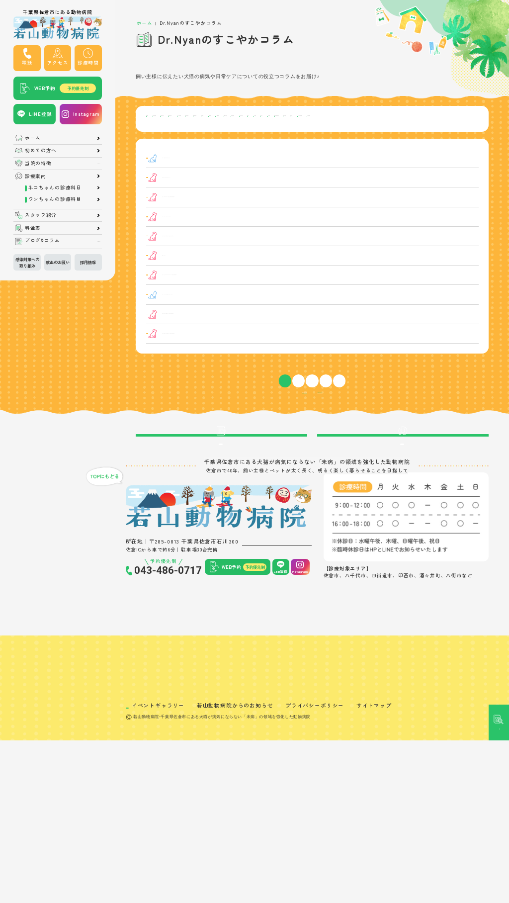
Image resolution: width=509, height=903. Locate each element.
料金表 (33, 228)
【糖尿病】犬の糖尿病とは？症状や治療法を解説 (264, 361)
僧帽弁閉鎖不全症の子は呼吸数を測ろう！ (256, 258)
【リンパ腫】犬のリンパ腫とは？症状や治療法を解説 (270, 235)
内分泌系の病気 (296, 119)
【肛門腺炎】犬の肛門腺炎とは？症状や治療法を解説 (270, 381)
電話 (27, 62)
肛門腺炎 (166, 381)
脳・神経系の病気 (243, 150)
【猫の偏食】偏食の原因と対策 (243, 195)
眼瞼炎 (166, 281)
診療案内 (35, 176)
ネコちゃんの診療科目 (55, 187)
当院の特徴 (38, 163)
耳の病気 (163, 134)
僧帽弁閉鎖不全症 (166, 258)
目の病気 (163, 119)
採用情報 (88, 262)
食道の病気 (291, 150)
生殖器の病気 (333, 134)
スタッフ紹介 (41, 215)
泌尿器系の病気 (444, 119)
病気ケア (163, 150)
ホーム (33, 138)
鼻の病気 (197, 150)
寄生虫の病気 (379, 134)
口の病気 (452, 134)
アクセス (58, 62)
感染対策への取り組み (27, 262)
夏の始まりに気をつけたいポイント (248, 215)
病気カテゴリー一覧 (277, 447)
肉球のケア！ (222, 301)
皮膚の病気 (200, 134)
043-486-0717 (168, 669)
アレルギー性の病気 (376, 150)
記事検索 (499, 396)
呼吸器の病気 (203, 119)
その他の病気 (430, 150)
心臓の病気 (291, 134)
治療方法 (327, 150)
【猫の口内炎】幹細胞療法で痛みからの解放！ (262, 341)
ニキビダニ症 (166, 321)
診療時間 (88, 62)
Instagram (86, 113)
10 (329, 429)
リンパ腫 (166, 235)
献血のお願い (58, 262)
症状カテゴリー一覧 (347, 447)
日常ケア (418, 134)
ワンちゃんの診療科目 (55, 199)
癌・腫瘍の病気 (245, 134)
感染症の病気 (396, 119)
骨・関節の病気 (348, 119)
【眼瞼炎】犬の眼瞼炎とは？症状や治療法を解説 (264, 281)
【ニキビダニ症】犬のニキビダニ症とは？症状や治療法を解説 (280, 321)
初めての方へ (41, 150)
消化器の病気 (248, 119)
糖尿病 (166, 361)
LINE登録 (40, 113)
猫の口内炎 (166, 341)
